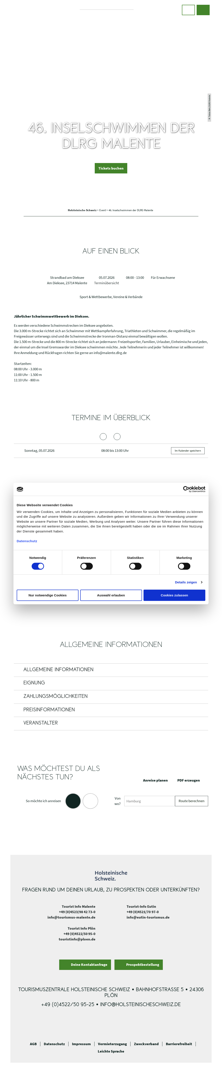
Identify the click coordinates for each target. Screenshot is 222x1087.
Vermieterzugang (112, 1044)
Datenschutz (54, 1044)
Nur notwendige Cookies (48, 595)
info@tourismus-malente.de (71, 917)
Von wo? (117, 801)
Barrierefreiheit (179, 1044)
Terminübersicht (106, 283)
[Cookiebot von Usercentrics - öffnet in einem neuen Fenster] (186, 489)
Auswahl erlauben (111, 595)
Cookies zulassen (174, 595)
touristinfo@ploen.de (77, 939)
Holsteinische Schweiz (82, 210)
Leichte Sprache (111, 1051)
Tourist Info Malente (78, 906)
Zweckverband (146, 1044)
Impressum (81, 1044)
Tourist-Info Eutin (141, 906)
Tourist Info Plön (81, 928)
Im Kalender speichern (188, 450)
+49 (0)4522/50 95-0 (79, 933)
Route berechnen (191, 800)
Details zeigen (186, 582)
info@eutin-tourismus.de (148, 917)
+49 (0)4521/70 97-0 (143, 911)
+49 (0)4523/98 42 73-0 (77, 911)
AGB (33, 1044)
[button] (188, 10)
